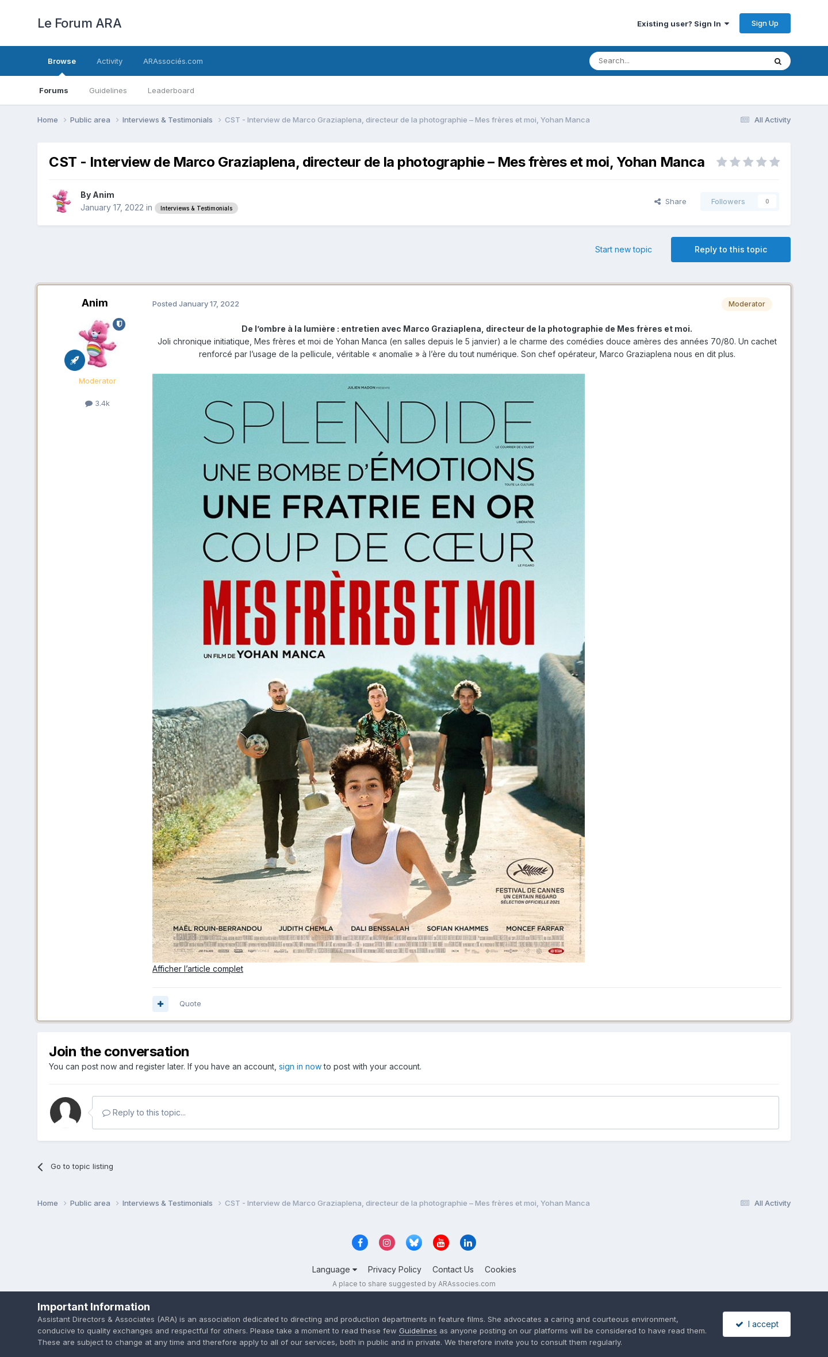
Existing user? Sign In (683, 23)
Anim (103, 195)
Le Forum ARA (79, 23)
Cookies (500, 1269)
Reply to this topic (731, 249)
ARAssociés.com (173, 61)
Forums (53, 90)
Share (670, 201)
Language (334, 1269)
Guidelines (108, 90)
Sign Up (765, 23)
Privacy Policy (394, 1269)
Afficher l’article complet (197, 968)
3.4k (97, 403)
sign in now (300, 1066)
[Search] (648, 61)
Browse (62, 66)
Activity (109, 61)
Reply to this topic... (144, 1112)
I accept (757, 1324)
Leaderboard (171, 90)
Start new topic (623, 249)
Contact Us (453, 1269)
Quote (190, 1003)
